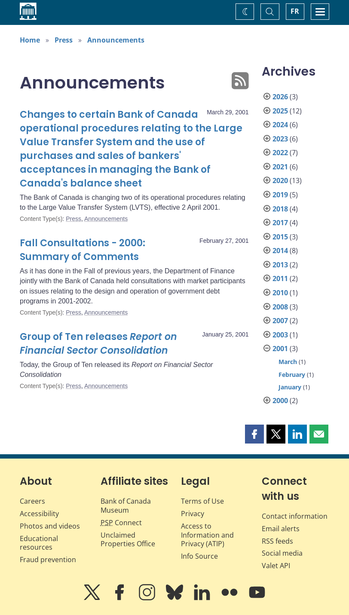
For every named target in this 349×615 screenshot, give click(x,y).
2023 (280, 139)
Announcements (115, 40)
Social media (282, 553)
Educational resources (39, 543)
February (292, 374)
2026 (280, 96)
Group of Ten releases (98, 343)
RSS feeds (277, 541)
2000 (280, 400)
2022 (280, 152)
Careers (32, 501)
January (290, 387)
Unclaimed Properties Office (128, 539)
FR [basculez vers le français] (295, 11)
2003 (280, 335)
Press (64, 40)
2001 (280, 348)
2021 (280, 166)
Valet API (276, 565)
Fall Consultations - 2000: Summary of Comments (82, 249)
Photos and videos (50, 526)
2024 (280, 124)
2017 (280, 222)
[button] (254, 434)
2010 (280, 292)
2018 (280, 209)
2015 (280, 237)
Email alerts (281, 528)
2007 (280, 320)
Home (30, 40)
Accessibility (39, 513)
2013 (280, 264)
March (288, 362)
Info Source (199, 556)
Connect (121, 522)
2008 (280, 307)
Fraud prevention (48, 559)
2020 (280, 180)
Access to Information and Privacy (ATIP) (207, 535)
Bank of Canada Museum (126, 505)
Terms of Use (202, 501)
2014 (280, 250)
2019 (280, 194)
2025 (280, 111)
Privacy (192, 513)
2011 (280, 278)
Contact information (295, 516)
